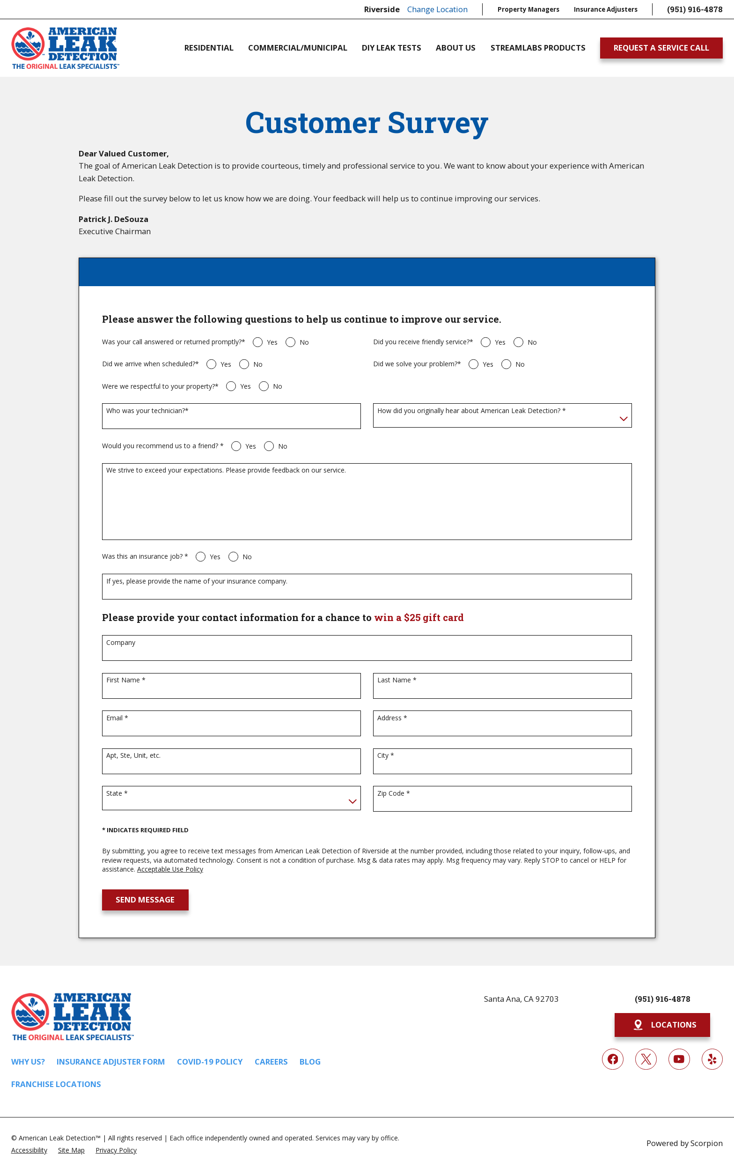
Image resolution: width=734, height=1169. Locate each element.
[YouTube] (679, 1059)
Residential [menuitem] (209, 48)
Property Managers (528, 9)
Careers (271, 1061)
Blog (310, 1061)
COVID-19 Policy (209, 1061)
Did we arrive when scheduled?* (150, 364)
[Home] (65, 48)
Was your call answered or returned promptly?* (173, 342)
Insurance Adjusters (606, 9)
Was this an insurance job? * (145, 557)
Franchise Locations (56, 1084)
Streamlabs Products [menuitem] (538, 48)
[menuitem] (29, 1149)
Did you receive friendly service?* (423, 342)
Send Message (145, 899)
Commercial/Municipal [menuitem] (297, 48)
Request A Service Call (661, 47)
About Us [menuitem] (456, 48)
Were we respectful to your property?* (160, 387)
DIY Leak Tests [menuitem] (391, 48)
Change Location (437, 9)
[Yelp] (712, 1059)
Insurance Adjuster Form (111, 1061)
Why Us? (28, 1061)
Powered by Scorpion (684, 1143)
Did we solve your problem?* (417, 364)
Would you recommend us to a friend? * (163, 446)
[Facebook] (612, 1059)
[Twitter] (645, 1059)
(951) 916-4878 (695, 9)
